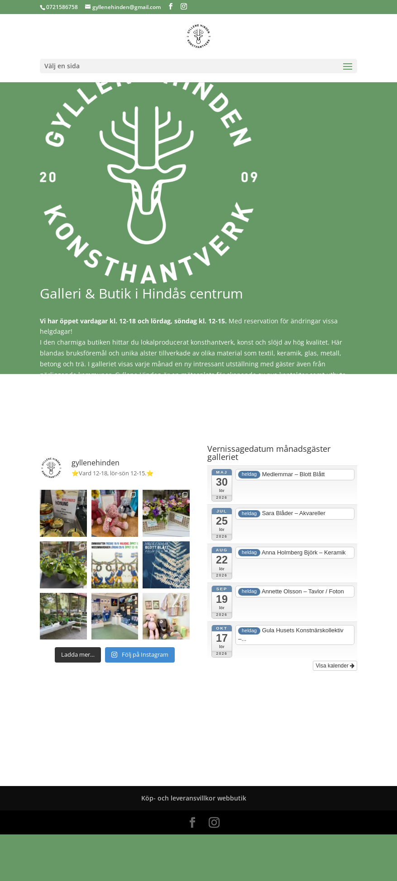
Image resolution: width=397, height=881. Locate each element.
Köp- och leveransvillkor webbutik (193, 798)
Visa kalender (335, 666)
